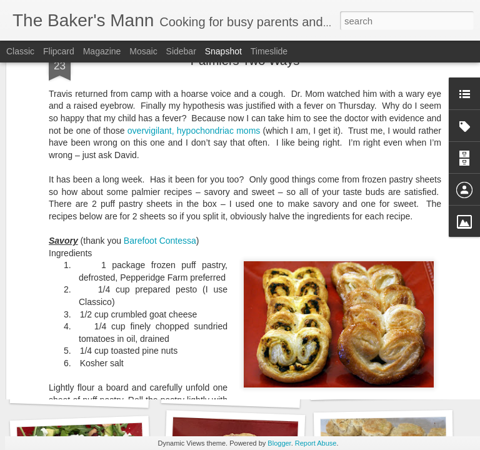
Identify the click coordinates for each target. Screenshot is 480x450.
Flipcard (58, 51)
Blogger (279, 443)
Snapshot (223, 51)
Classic (20, 51)
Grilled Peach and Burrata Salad (401, 385)
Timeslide (269, 51)
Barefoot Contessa (160, 82)
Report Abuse (316, 443)
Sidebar (181, 51)
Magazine (102, 51)
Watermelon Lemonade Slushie (250, 393)
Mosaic (143, 51)
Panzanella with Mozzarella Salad (103, 393)
